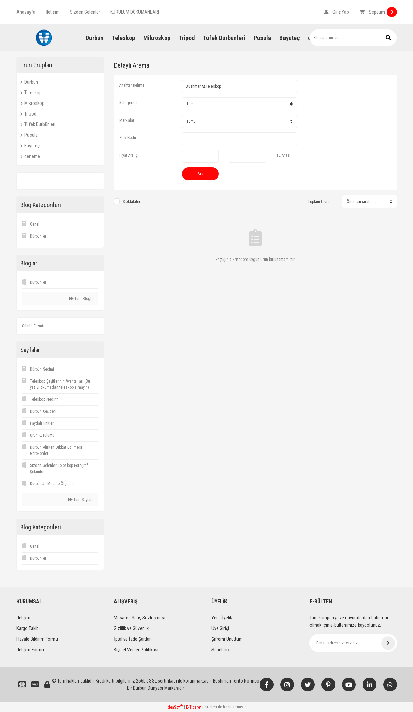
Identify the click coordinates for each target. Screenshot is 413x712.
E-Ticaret (193, 707)
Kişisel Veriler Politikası (136, 649)
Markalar (126, 120)
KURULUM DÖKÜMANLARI (134, 12)
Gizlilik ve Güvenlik (131, 628)
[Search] (353, 37)
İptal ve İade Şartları (133, 639)
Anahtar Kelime (131, 85)
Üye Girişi (220, 628)
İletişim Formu (30, 649)
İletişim (53, 12)
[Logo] (43, 37)
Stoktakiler (132, 201)
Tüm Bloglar (82, 298)
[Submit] (388, 643)
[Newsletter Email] (353, 643)
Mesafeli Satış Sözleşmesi (139, 617)
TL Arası (283, 155)
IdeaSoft (175, 707)
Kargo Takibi (28, 628)
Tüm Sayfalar (81, 499)
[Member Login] (336, 12)
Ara (200, 173)
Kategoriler (128, 102)
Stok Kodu (127, 137)
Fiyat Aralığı (129, 155)
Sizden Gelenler (85, 12)
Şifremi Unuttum (227, 639)
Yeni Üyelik (221, 617)
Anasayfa (25, 12)
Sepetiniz (220, 649)
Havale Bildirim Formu (37, 639)
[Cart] (378, 12)
